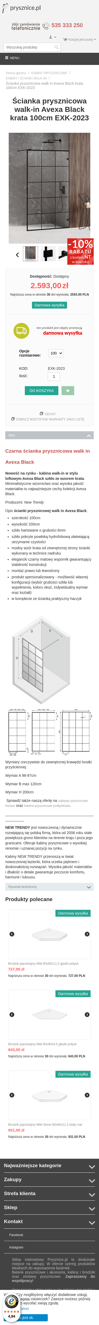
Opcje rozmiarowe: (30, 353)
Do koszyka (42, 391)
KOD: (23, 368)
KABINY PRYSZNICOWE (49, 73)
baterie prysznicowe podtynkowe (47, 806)
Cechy (50, 414)
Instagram (16, 1247)
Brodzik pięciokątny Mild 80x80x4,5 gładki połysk (42, 1044)
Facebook (16, 1235)
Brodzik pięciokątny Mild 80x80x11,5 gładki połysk (43, 964)
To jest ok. (25, 1317)
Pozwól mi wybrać (16, 1308)
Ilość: (23, 376)
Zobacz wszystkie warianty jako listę (50, 419)
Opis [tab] (49, 435)
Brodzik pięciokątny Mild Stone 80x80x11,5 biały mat (45, 1125)
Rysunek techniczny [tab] (49, 886)
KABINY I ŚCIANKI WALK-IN (26, 78)
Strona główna (16, 73)
